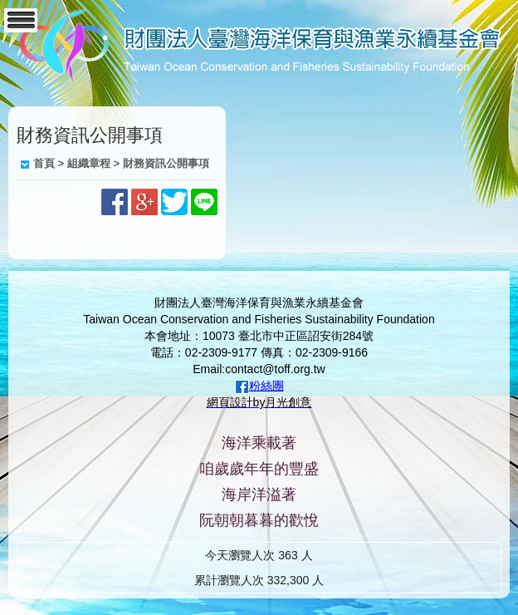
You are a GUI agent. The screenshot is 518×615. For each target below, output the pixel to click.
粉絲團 (266, 385)
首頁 (44, 163)
